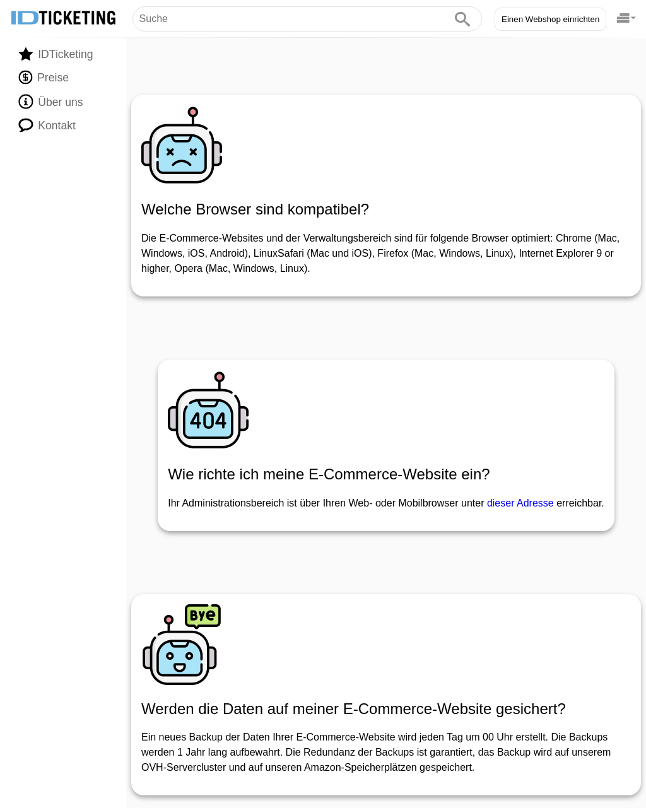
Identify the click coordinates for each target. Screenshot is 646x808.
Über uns (50, 101)
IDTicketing (55, 54)
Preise (43, 78)
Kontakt (47, 125)
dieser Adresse (520, 503)
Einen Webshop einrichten (550, 19)
